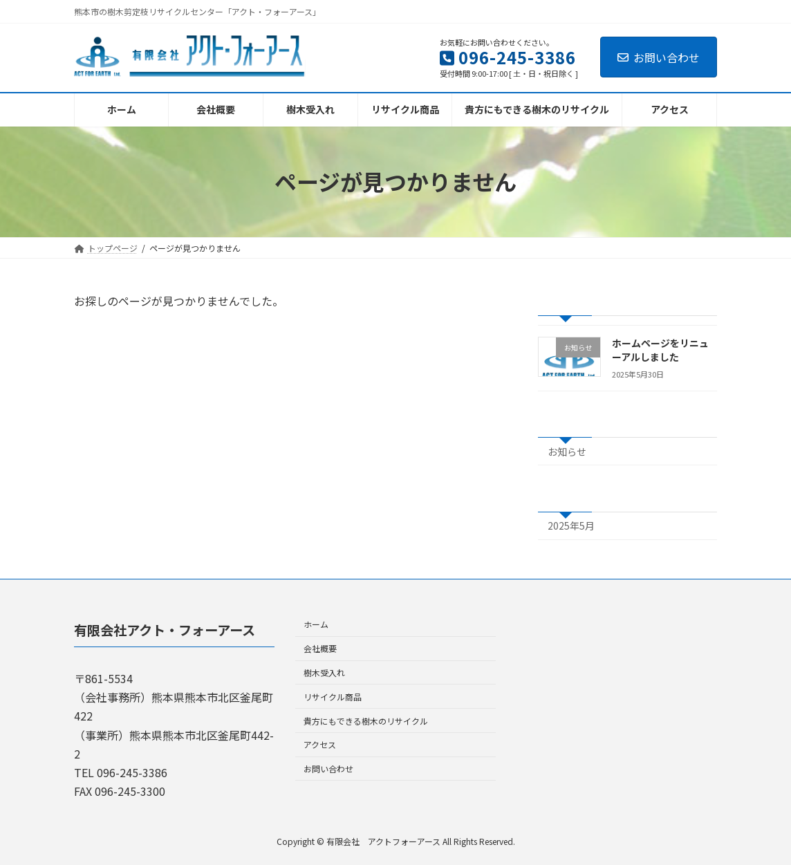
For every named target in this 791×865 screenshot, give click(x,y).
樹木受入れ (324, 672)
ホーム (316, 624)
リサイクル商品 (333, 696)
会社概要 (320, 648)
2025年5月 (571, 525)
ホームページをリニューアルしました (660, 350)
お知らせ (567, 451)
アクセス (320, 744)
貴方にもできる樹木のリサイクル (366, 720)
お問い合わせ (658, 57)
